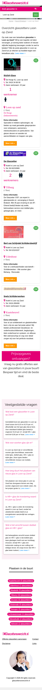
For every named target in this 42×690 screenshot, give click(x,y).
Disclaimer (6, 643)
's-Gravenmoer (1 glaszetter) (21, 614)
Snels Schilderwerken (14, 296)
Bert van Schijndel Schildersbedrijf (20, 243)
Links (34, 643)
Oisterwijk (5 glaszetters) (21, 605)
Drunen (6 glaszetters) (21, 600)
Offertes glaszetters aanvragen (14, 639)
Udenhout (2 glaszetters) (21, 585)
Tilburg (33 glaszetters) (21, 595)
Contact (35, 639)
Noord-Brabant (20, 21)
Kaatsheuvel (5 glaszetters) (21, 581)
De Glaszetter (10, 161)
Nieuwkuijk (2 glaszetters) (21, 619)
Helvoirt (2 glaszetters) (21, 624)
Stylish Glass (10, 75)
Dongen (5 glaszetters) (21, 609)
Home (11, 21)
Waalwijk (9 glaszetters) (21, 590)
